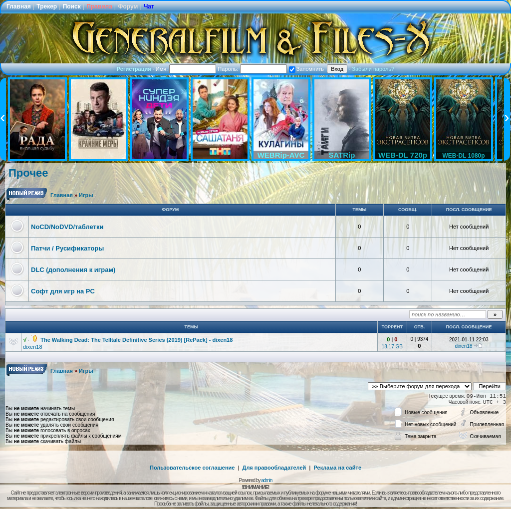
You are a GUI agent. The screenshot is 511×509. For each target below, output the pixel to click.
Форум (128, 6)
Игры (86, 195)
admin (266, 480)
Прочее (28, 173)
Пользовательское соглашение (192, 468)
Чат (149, 6)
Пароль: (252, 69)
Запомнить (306, 69)
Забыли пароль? (373, 69)
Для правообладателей (274, 468)
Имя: (186, 69)
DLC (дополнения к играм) (73, 269)
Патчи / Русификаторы (67, 248)
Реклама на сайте (337, 468)
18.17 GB (392, 346)
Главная (18, 6)
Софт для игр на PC (63, 291)
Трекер (46, 6)
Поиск (72, 6)
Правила (99, 6)
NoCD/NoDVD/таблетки (67, 227)
